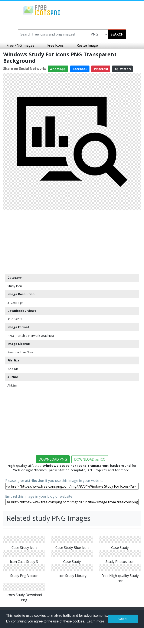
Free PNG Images (20, 45)
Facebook (80, 69)
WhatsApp (58, 69)
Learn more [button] (95, 621)
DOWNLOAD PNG (53, 459)
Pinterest (100, 69)
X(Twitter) (122, 69)
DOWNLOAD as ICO (89, 459)
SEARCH (117, 34)
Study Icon (14, 286)
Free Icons (55, 45)
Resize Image (87, 45)
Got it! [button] (122, 619)
